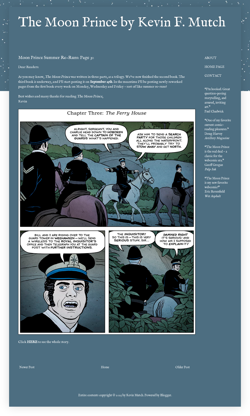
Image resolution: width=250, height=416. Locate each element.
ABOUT (211, 58)
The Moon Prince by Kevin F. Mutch (121, 22)
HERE (32, 342)
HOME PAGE (215, 67)
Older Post (182, 367)
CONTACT (213, 76)
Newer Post (27, 367)
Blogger (165, 395)
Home (105, 367)
